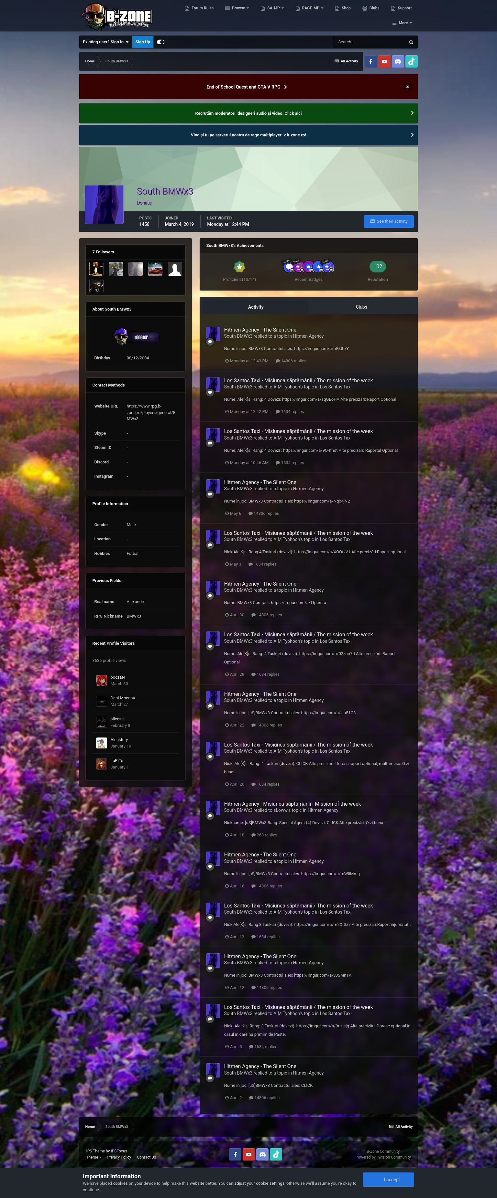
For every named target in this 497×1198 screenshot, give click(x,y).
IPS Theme (95, 1151)
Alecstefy (119, 739)
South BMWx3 (238, 336)
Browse (239, 16)
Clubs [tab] (361, 307)
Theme (93, 1157)
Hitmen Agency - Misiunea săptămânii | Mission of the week (292, 804)
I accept (388, 1179)
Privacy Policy (119, 1157)
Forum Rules (203, 16)
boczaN (117, 677)
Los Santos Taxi (335, 386)
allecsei (117, 718)
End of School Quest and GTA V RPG (244, 87)
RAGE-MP (312, 16)
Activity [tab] (256, 307)
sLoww (280, 810)
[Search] (369, 42)
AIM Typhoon (286, 386)
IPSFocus (119, 1151)
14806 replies (291, 360)
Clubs (375, 16)
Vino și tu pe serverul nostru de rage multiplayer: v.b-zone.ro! (248, 135)
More (403, 16)
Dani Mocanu (122, 697)
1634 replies (290, 411)
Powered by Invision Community (383, 1157)
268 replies (264, 834)
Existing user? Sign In (105, 42)
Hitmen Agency (308, 336)
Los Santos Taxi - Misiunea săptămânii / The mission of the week (298, 380)
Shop (347, 16)
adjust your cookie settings (259, 1183)
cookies (120, 1183)
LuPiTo (116, 760)
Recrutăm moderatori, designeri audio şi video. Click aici (248, 113)
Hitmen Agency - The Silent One (260, 330)
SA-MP (274, 16)
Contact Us (146, 1157)
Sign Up (143, 41)
